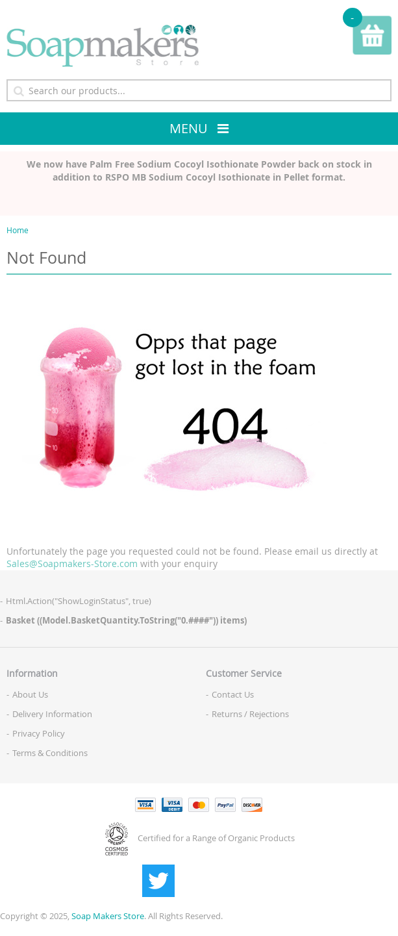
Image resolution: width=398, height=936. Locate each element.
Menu (188, 128)
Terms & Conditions (50, 753)
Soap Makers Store (107, 916)
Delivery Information (52, 714)
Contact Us (233, 694)
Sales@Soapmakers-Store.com (72, 563)
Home (17, 230)
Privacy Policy (38, 733)
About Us (30, 694)
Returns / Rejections (250, 714)
